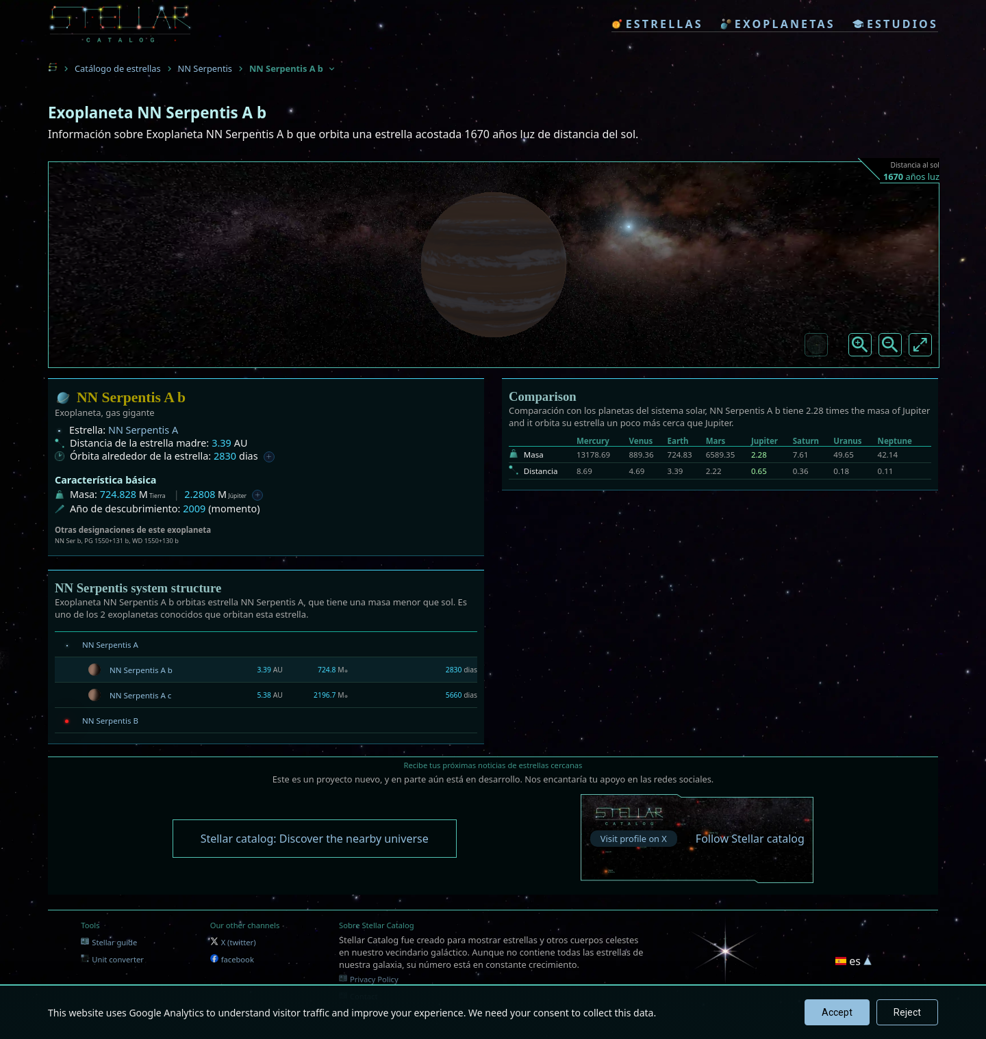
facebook (232, 959)
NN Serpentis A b (141, 670)
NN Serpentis (205, 68)
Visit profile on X (634, 838)
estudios (895, 23)
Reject (907, 1012)
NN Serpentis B (110, 720)
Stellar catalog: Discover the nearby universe (315, 838)
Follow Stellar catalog (750, 838)
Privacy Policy (369, 979)
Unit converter (112, 959)
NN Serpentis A (143, 429)
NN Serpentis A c (140, 695)
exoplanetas (777, 23)
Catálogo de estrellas (118, 68)
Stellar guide (109, 942)
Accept (837, 1012)
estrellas (657, 23)
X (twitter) (233, 942)
